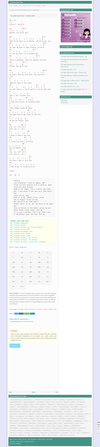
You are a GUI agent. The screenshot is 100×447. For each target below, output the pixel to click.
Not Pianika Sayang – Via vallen (23, 238)
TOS (34, 5)
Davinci (55, 406)
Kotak (19, 418)
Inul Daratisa (19, 416)
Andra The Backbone (28, 402)
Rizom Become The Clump (37, 428)
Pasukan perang (68, 423)
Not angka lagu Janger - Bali (69, 83)
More (22, 286)
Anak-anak (70, 399)
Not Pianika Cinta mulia (20, 229)
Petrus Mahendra (22, 425)
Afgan (54, 399)
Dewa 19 (83, 406)
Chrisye (12, 406)
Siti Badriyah (36, 430)
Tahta (79, 430)
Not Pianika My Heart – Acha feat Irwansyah (28, 242)
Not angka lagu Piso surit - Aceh (70, 86)
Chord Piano (64, 102)
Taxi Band (26, 432)
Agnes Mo (61, 399)
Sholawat (27, 430)
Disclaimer (38, 5)
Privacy (29, 5)
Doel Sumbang (38, 409)
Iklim (86, 413)
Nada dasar (64, 100)
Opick (54, 423)
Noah (49, 423)
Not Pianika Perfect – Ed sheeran (23, 240)
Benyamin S (18, 404)
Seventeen (82, 428)
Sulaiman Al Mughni (64, 430)
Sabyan (65, 428)
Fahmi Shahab (26, 411)
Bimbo (25, 404)
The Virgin (35, 432)
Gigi (81, 411)
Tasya (19, 432)
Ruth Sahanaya (56, 428)
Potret (31, 425)
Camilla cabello (52, 309)
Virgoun (36, 435)
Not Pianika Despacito (19, 223)
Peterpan (12, 425)
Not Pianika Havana (18, 225)
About (20, 5)
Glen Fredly (22, 413)
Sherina (20, 430)
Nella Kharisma (66, 421)
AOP (52, 402)
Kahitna (73, 416)
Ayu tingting (80, 402)
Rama (48, 425)
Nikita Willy (22, 423)
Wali (49, 435)
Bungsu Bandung (40, 404)
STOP (98, 433)
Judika (66, 416)
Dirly (30, 409)
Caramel (70, 404)
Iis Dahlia (68, 413)
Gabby (75, 411)
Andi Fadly (79, 399)
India (11, 416)
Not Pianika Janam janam (20, 235)
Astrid (72, 402)
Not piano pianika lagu (16, 2)
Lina (47, 418)
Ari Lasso (58, 402)
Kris (25, 418)
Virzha (43, 435)
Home (33, 392)
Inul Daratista (29, 416)
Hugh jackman (49, 413)
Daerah (41, 406)
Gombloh (30, 413)
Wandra (55, 435)
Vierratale (21, 435)
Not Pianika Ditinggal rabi (21, 231)
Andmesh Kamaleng (15, 402)
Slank (54, 430)
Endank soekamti (77, 409)
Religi (59, 425)
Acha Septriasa (28, 399)
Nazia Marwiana (49, 421)
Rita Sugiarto (24, 428)
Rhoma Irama (75, 425)
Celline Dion (79, 404)
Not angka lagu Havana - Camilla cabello (21, 321)
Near (58, 421)
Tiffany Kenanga (54, 432)
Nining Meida (32, 423)
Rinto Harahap (14, 428)
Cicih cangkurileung (22, 406)
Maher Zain (70, 418)
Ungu (77, 432)
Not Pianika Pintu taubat (20, 233)
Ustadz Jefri (85, 432)
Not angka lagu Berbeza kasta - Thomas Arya (73, 72)
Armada (66, 402)
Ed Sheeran (54, 409)
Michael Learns (25, 421)
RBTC (54, 425)
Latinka (31, 418)
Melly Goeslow (14, 421)
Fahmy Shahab (36, 411)
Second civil (73, 428)
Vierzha (29, 435)
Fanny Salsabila (47, 411)
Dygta (47, 409)
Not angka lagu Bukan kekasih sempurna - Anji (74, 56)
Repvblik (66, 425)
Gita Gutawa (13, 413)
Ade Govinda (46, 399)
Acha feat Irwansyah (15, 399)
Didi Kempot (23, 409)
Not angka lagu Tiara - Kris (68, 69)
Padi (60, 423)
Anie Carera (40, 402)
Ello (68, 409)
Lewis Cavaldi (39, 418)
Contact (24, 5)
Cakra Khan (50, 404)
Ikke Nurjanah (78, 413)
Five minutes (67, 411)
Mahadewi (61, 418)
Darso (48, 406)
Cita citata (34, 406)
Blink (31, 404)
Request (44, 5)
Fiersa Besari (57, 411)
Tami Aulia (13, 432)
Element (62, 409)
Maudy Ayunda (80, 418)
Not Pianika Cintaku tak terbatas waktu (26, 227)
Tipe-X (71, 432)
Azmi (11, 404)
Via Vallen (13, 435)
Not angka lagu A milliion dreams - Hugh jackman (75, 80)
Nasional (39, 421)
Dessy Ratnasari (63, 406)
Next (57, 392)
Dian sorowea (13, 409)
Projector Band (40, 425)
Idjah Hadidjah (60, 413)
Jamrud (60, 416)
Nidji (86, 421)
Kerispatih (81, 416)
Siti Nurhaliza (46, 430)
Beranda (15, 5)
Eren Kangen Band (15, 411)
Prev (10, 392)
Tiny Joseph (65, 432)
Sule (73, 430)
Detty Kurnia (74, 406)
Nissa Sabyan (41, 423)
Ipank (37, 416)
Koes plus (12, 418)
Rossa (47, 428)
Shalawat (12, 430)
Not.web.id (20, 441)
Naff (33, 421)
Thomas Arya (43, 432)
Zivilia (71, 435)
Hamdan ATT (39, 413)
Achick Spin (38, 399)
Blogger (18, 443)
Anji (47, 402)
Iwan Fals (52, 416)
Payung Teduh (79, 423)
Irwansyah (44, 416)
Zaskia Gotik (63, 435)
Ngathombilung (77, 421)
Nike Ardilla (13, 423)
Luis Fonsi (53, 418)
